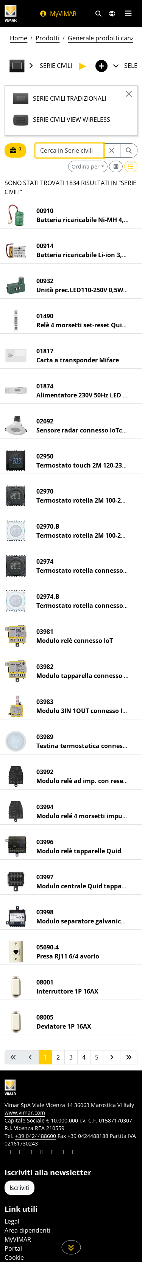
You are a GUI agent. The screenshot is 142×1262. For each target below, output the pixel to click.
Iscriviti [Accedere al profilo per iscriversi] (19, 1188)
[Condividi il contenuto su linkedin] (10, 1153)
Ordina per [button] (86, 166)
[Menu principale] (128, 13)
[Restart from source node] (111, 150)
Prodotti (47, 38)
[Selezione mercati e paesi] (112, 13)
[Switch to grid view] (116, 166)
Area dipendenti (27, 1230)
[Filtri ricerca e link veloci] (98, 13)
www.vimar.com (25, 1112)
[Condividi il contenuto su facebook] (20, 1153)
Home (18, 38)
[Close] (128, 93)
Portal (13, 1248)
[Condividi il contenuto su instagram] (41, 1153)
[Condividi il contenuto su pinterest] (31, 1153)
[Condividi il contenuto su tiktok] (73, 1153)
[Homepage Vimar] (14, 13)
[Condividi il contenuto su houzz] (63, 1153)
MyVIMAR (57, 13)
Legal (12, 1221)
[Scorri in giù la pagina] (71, 1247)
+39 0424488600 (35, 1135)
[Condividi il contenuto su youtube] (52, 1153)
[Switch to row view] (131, 166)
